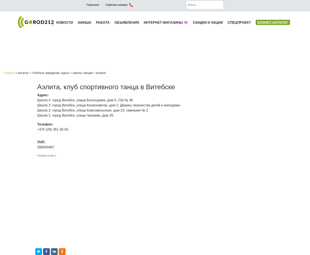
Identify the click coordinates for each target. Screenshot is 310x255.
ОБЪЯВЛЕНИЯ (126, 22)
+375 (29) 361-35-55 (52, 129)
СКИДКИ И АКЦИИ (208, 22)
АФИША (84, 22)
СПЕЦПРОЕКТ (239, 22)
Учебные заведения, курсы (50, 73)
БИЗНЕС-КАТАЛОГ (272, 22)
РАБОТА (103, 22)
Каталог (23, 73)
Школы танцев (83, 73)
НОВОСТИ (64, 22)
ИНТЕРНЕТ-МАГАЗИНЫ (166, 22)
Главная (8, 73)
